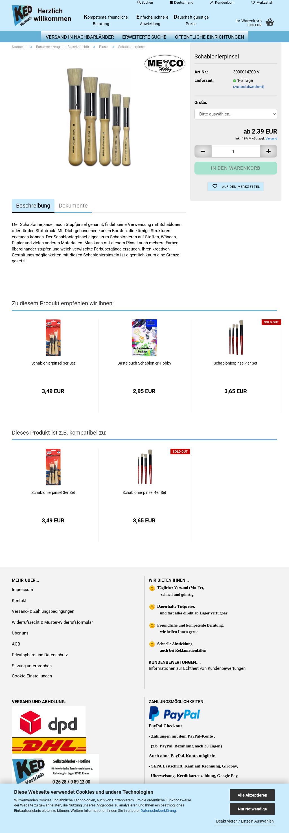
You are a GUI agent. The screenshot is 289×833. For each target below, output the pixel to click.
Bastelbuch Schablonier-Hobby (144, 363)
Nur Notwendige (252, 809)
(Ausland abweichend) (248, 87)
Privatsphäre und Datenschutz (40, 654)
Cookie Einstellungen (32, 676)
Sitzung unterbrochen (32, 665)
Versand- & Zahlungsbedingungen (43, 611)
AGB (16, 644)
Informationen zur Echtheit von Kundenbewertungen (197, 668)
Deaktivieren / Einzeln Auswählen (245, 821)
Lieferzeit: (204, 80)
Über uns (20, 633)
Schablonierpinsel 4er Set (235, 363)
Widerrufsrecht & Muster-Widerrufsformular (52, 622)
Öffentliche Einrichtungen (209, 37)
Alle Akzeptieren (252, 795)
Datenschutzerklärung (158, 810)
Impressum (22, 589)
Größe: (200, 102)
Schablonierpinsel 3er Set (53, 363)
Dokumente (73, 205)
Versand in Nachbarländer (80, 37)
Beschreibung (33, 205)
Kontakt (19, 600)
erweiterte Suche (144, 37)
